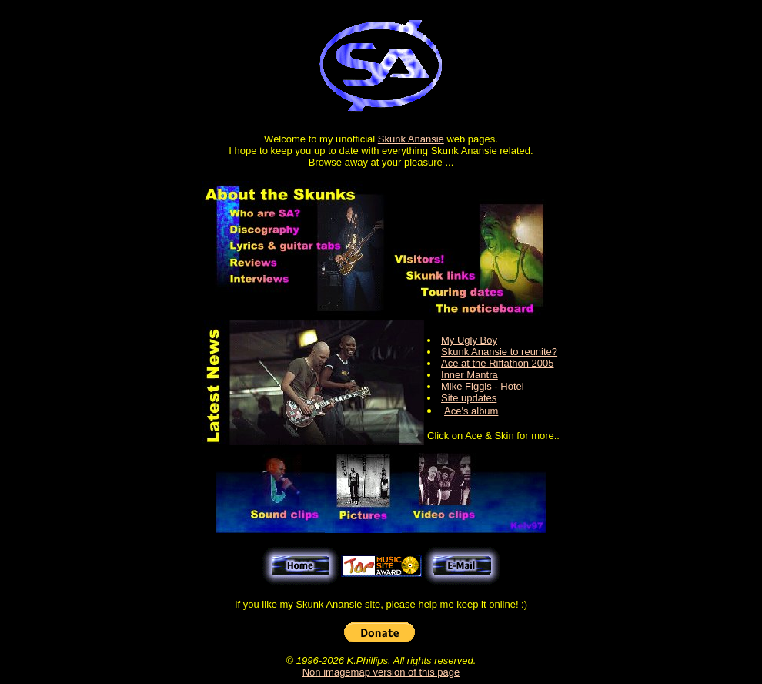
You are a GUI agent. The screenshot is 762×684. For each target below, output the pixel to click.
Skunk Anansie (411, 139)
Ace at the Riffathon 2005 (497, 363)
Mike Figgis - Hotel (482, 386)
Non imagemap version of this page (381, 672)
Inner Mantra (469, 375)
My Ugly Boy (469, 340)
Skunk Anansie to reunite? (499, 351)
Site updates (468, 398)
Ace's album (471, 411)
